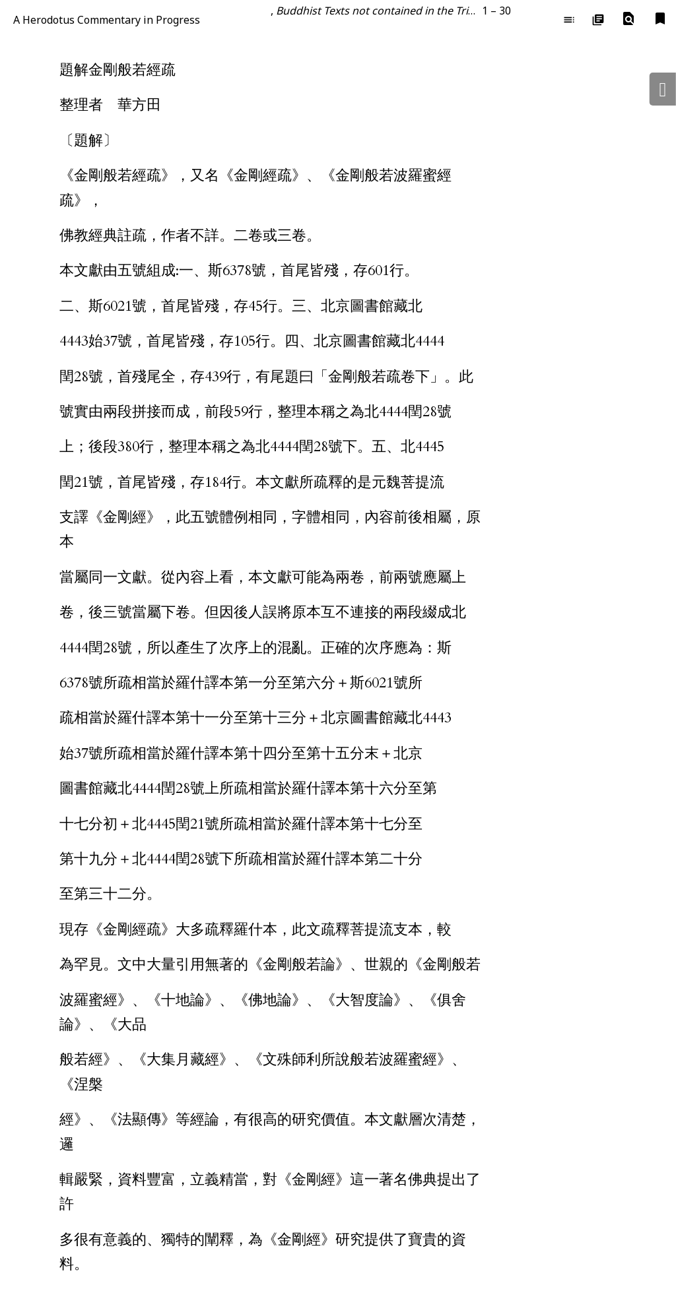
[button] (628, 19)
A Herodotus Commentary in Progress (106, 20)
